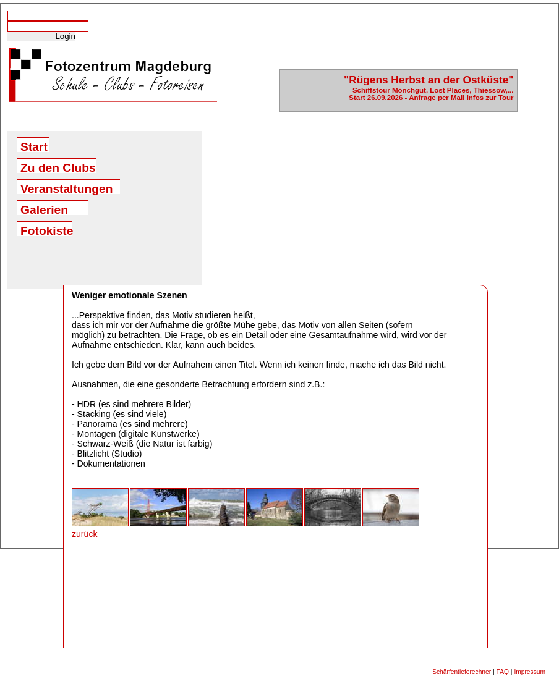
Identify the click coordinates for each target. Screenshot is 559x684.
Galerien (44, 209)
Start (34, 146)
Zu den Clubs (58, 167)
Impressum (529, 672)
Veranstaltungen (66, 188)
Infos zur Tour (490, 97)
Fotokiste (46, 230)
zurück (84, 534)
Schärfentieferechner (461, 672)
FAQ (503, 672)
